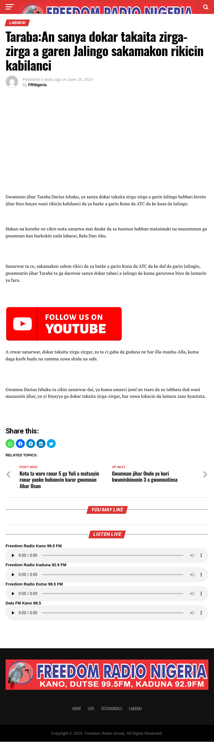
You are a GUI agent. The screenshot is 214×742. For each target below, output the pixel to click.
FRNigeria (37, 85)
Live (91, 709)
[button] (10, 443)
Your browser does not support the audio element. (107, 555)
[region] (107, 146)
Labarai (135, 709)
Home (76, 709)
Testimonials (111, 709)
